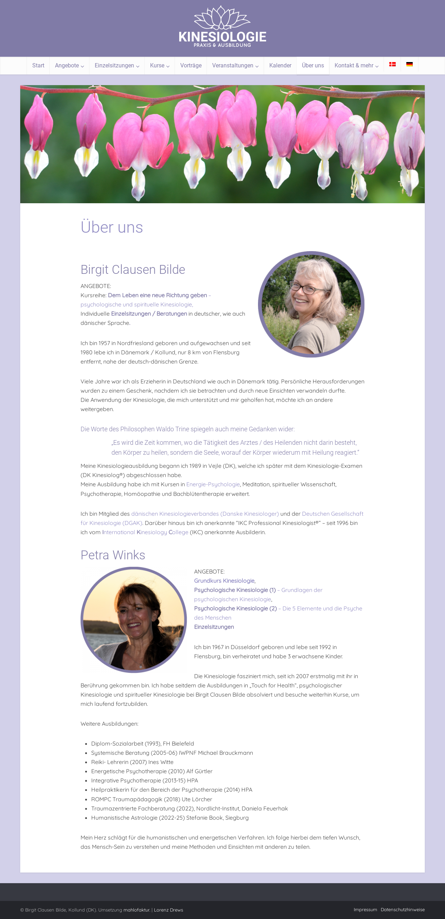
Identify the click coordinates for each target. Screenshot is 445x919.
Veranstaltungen (232, 65)
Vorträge (191, 65)
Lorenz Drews (168, 910)
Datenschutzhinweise (403, 909)
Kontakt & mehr (354, 65)
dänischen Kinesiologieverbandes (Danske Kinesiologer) (205, 513)
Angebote (67, 65)
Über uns (313, 65)
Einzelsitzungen (114, 65)
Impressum (365, 909)
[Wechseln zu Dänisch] (392, 64)
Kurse (157, 65)
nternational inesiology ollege (145, 532)
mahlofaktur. (136, 910)
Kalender (280, 65)
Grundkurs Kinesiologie (224, 580)
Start (38, 65)
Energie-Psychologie (213, 484)
